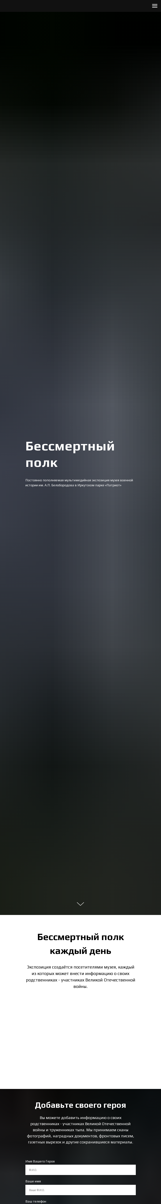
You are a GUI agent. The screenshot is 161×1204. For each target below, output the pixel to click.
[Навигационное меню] (154, 6)
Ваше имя (33, 1181)
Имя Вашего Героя (40, 1161)
